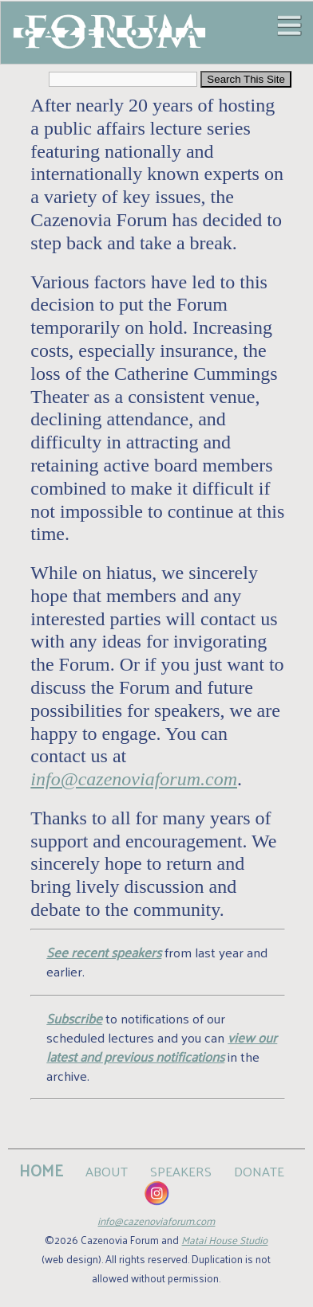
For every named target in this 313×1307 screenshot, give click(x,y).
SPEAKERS (181, 1171)
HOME (41, 1170)
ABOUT (106, 1171)
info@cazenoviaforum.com (133, 779)
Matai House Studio (224, 1240)
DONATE (259, 1171)
